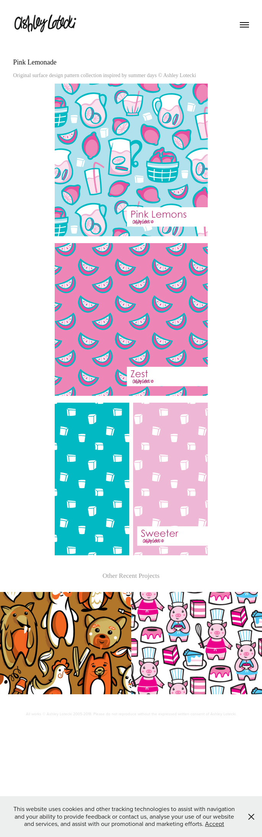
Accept (214, 823)
